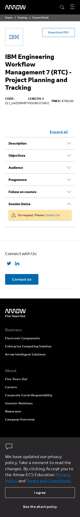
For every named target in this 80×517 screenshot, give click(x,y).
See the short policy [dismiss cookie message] (40, 506)
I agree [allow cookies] (40, 492)
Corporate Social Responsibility (28, 395)
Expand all (59, 131)
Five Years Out (16, 379)
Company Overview (19, 419)
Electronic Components (22, 338)
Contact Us (52, 215)
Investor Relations (19, 403)
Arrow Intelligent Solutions (25, 354)
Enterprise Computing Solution (28, 346)
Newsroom (13, 411)
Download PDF (58, 32)
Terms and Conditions (48, 480)
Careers (11, 387)
